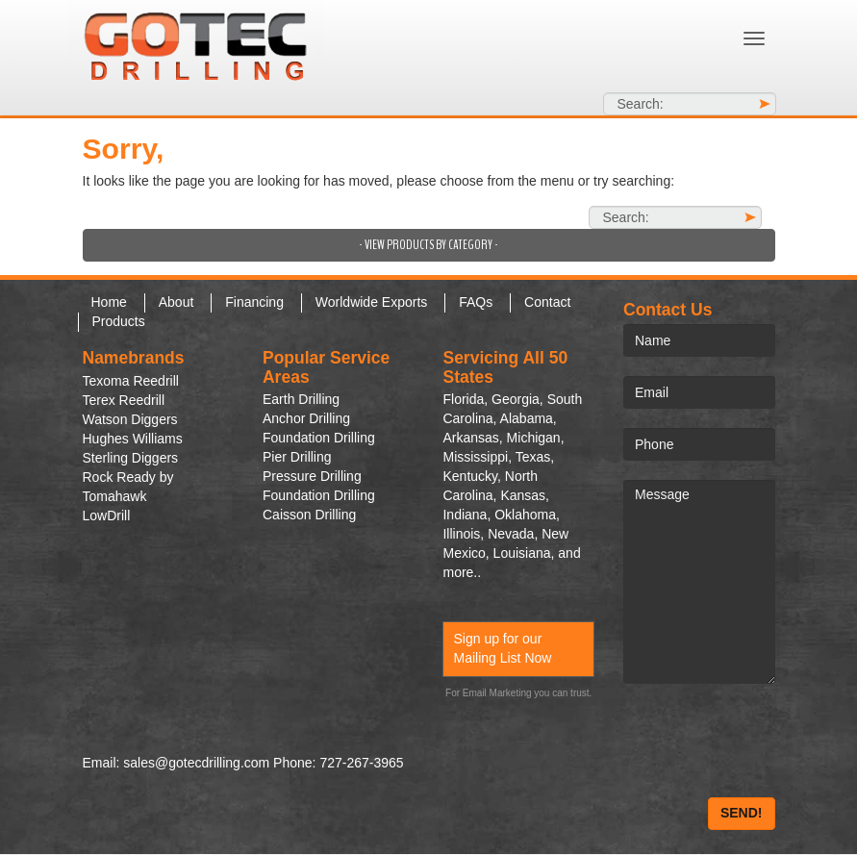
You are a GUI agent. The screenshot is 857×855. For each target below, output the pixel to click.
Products (118, 321)
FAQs (475, 302)
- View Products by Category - (428, 245)
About (176, 302)
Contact (547, 302)
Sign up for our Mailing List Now (502, 648)
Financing (254, 302)
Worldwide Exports (371, 302)
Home (109, 302)
